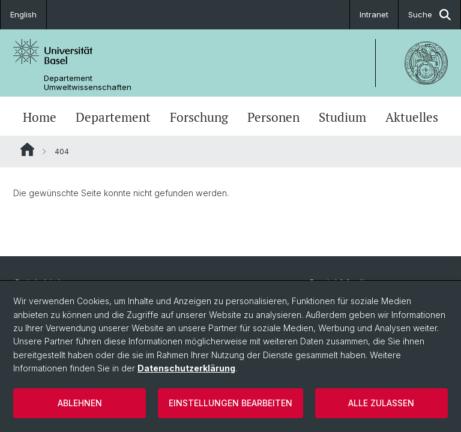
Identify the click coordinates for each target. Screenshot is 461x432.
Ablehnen (80, 403)
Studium (342, 117)
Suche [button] (429, 14)
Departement (113, 117)
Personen (273, 117)
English (23, 14)
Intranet (374, 14)
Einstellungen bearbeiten (230, 403)
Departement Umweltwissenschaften (87, 83)
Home (39, 117)
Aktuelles (411, 117)
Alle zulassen (381, 403)
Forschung (199, 117)
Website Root (27, 149)
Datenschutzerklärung (186, 368)
